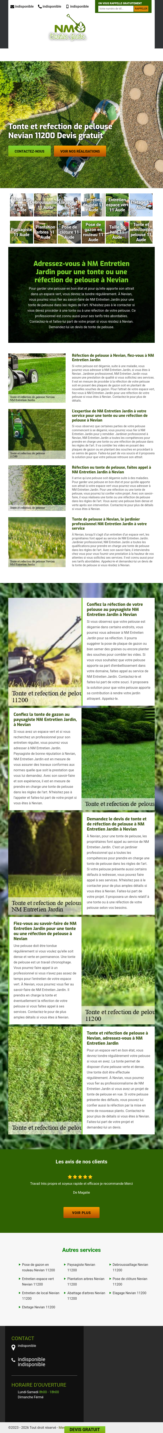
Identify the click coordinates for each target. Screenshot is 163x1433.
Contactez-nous (29, 151)
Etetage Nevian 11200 (38, 1307)
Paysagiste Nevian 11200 (81, 1267)
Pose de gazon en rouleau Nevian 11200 (38, 1267)
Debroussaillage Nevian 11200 (130, 1267)
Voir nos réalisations (80, 151)
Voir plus (81, 1213)
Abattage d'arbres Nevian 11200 (86, 1296)
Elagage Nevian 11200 (129, 1293)
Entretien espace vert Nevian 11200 (38, 1281)
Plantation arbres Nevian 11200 (85, 1281)
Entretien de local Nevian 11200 (40, 1296)
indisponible (22, 6)
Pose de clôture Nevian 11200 (130, 1281)
